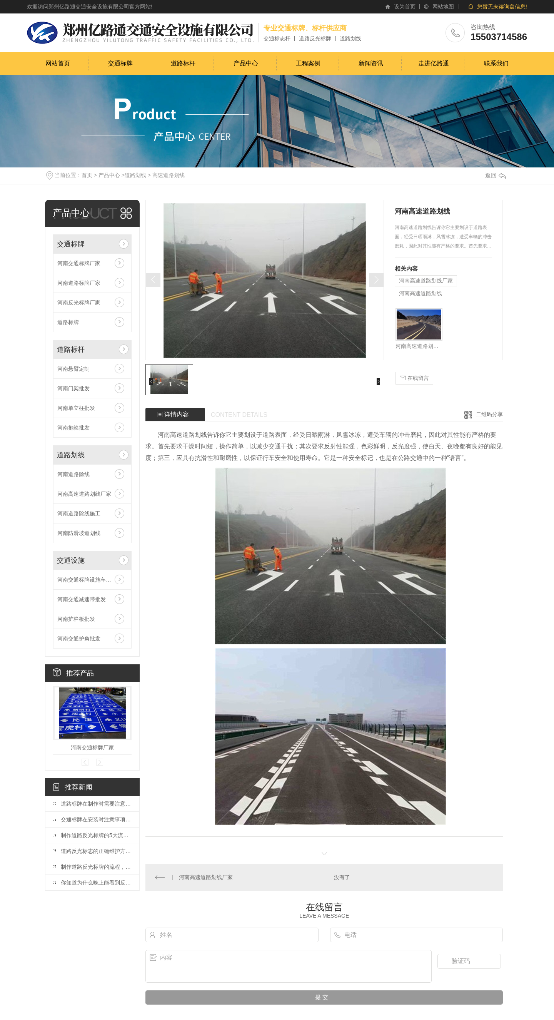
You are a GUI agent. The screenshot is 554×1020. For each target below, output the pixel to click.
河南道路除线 (73, 474)
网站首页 (57, 63)
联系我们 (496, 63)
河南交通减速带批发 (81, 599)
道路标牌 (68, 322)
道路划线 (135, 175)
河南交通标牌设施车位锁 (87, 580)
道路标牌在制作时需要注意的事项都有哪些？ (96, 804)
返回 (495, 175)
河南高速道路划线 (420, 293)
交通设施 (71, 560)
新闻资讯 (371, 63)
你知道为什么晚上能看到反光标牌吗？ (96, 883)
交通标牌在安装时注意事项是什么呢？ (96, 819)
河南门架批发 (73, 388)
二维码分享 (489, 414)
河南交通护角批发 (78, 638)
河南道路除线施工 (78, 513)
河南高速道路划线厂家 (84, 494)
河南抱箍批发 (73, 428)
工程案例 (308, 63)
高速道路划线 (168, 175)
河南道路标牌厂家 (78, 283)
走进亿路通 (433, 63)
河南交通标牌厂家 (78, 263)
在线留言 (414, 378)
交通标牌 (120, 63)
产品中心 (246, 63)
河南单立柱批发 (76, 408)
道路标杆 (183, 63)
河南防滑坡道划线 (78, 533)
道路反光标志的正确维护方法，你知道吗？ (96, 851)
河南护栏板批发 (76, 619)
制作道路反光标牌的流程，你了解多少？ (96, 867)
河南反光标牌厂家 (78, 302)
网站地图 (443, 6)
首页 (87, 175)
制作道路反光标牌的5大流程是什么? (96, 835)
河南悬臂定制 (73, 369)
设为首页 (405, 6)
